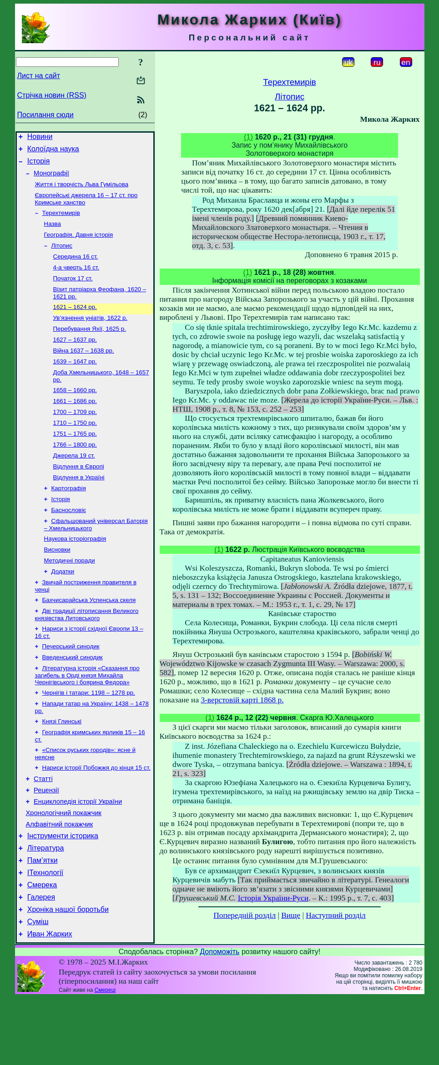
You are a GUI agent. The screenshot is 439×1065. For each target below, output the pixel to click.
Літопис (61, 256)
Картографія (68, 518)
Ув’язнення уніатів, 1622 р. (90, 334)
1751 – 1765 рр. (75, 459)
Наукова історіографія (75, 572)
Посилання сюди (45, 115)
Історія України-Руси (273, 898)
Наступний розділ (335, 915)
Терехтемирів (61, 221)
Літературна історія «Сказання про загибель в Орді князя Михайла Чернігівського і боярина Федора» (87, 717)
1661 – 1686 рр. (75, 423)
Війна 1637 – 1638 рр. (83, 369)
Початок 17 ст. (73, 292)
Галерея (41, 960)
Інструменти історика (62, 892)
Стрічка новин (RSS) (51, 95)
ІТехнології (45, 933)
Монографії (51, 178)
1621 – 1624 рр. (75, 322)
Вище (290, 915)
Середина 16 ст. (75, 268)
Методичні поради (69, 595)
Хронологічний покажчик (64, 866)
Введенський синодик (72, 699)
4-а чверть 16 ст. (76, 280)
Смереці (105, 1057)
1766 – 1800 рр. (75, 471)
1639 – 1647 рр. (75, 381)
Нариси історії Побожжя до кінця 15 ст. (96, 815)
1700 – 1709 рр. (75, 435)
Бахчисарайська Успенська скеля (89, 638)
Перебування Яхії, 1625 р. (89, 346)
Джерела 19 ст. (74, 482)
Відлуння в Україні (79, 506)
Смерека (42, 947)
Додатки (63, 607)
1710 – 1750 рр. (75, 447)
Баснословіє (68, 541)
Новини (40, 138)
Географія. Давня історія (78, 244)
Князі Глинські (62, 766)
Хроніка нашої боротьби (68, 974)
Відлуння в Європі (78, 494)
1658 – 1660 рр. (75, 411)
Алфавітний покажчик (59, 879)
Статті (43, 828)
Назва (52, 232)
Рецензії (46, 841)
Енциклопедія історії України (78, 853)
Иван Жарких (49, 1001)
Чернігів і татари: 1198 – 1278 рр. (88, 736)
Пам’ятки (42, 919)
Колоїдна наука (53, 151)
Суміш (38, 987)
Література (45, 906)
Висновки (57, 584)
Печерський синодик (71, 687)
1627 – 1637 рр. (75, 357)
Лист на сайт (39, 76)
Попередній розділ (244, 915)
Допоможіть (219, 1019)
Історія (38, 165)
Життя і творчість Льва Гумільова (82, 190)
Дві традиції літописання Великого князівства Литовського (87, 654)
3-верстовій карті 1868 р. (242, 700)
